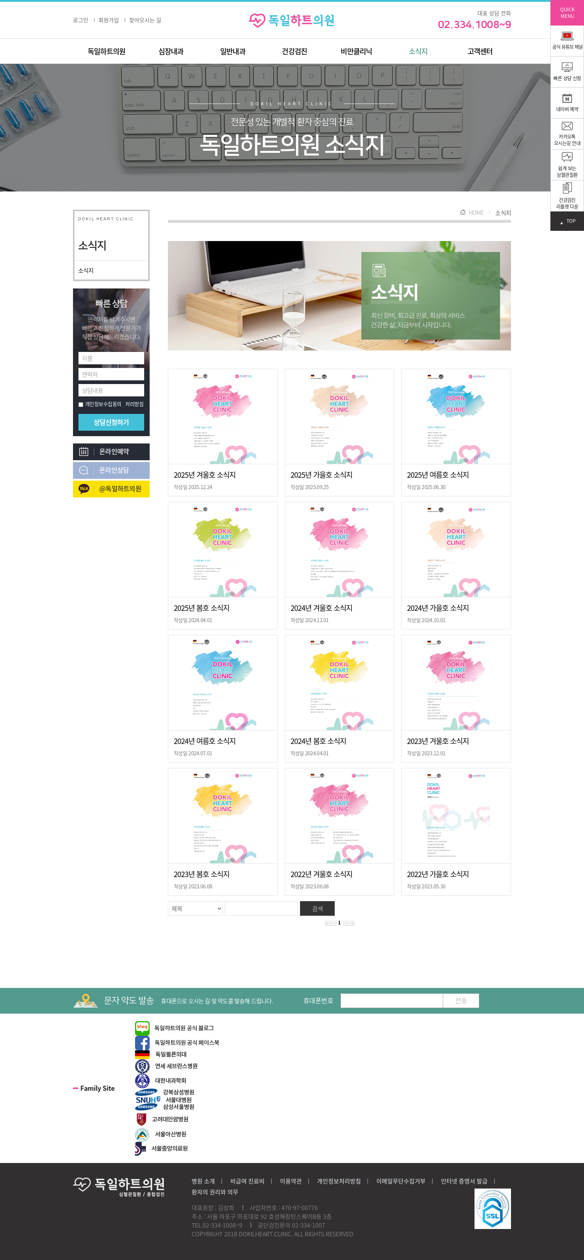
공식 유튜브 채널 (567, 41)
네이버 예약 (567, 103)
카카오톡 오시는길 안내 (567, 134)
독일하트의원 (106, 51)
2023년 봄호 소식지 (201, 874)
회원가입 (109, 20)
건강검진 (294, 51)
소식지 (418, 51)
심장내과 (171, 51)
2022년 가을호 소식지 (438, 874)
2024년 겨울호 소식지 (321, 607)
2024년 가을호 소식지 (438, 607)
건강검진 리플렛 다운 (567, 196)
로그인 (80, 20)
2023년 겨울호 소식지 (438, 741)
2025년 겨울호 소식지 (204, 474)
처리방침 (134, 403)
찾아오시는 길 (145, 20)
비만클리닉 (356, 51)
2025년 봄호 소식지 (201, 607)
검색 (317, 908)
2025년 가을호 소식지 (321, 474)
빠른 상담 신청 (567, 71)
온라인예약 (114, 451)
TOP (570, 221)
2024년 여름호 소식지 (204, 741)
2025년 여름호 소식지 (438, 474)
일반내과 (232, 51)
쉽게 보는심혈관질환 (567, 165)
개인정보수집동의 (100, 403)
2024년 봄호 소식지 (318, 741)
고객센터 (480, 51)
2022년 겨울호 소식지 (321, 874)
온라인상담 (114, 470)
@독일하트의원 (120, 488)
